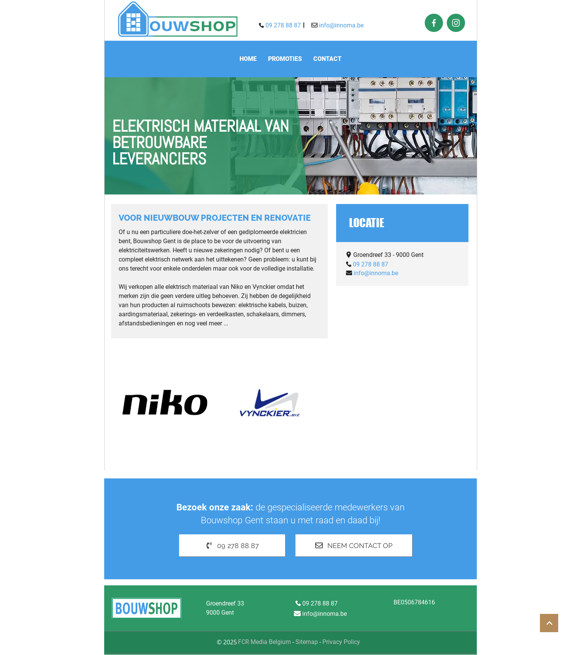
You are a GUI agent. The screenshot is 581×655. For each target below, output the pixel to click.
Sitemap (306, 641)
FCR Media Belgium (265, 641)
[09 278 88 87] (280, 25)
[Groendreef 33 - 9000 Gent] (384, 254)
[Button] (549, 623)
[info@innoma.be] (337, 25)
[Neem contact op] (354, 545)
